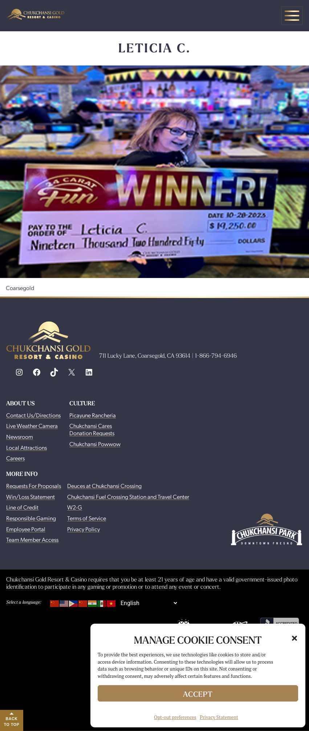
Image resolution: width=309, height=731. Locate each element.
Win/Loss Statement (30, 496)
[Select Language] (148, 603)
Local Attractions (26, 447)
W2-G (74, 507)
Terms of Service (86, 518)
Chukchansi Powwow (95, 444)
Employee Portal (25, 529)
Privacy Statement (219, 717)
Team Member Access (32, 539)
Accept (198, 694)
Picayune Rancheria (92, 415)
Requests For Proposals (33, 485)
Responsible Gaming (31, 518)
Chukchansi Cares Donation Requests (91, 429)
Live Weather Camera (32, 425)
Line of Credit (22, 507)
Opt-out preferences (175, 717)
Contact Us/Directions (33, 415)
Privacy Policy (83, 529)
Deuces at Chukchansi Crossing (104, 485)
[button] (294, 638)
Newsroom (19, 436)
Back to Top (12, 722)
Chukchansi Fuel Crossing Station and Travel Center (128, 496)
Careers (15, 458)
